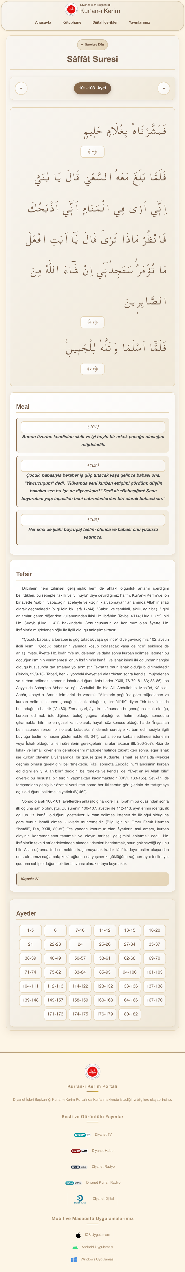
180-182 (130, 1015)
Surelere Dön (92, 45)
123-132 (105, 987)
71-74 (30, 973)
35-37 (154, 945)
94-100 (130, 973)
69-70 (154, 959)
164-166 (130, 1001)
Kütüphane (71, 22)
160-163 (105, 1001)
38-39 (30, 959)
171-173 (55, 1015)
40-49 (55, 959)
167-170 (154, 1001)
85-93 (105, 973)
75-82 (55, 973)
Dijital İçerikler (105, 22)
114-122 (80, 987)
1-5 (30, 931)
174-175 (80, 1015)
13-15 (129, 931)
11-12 (105, 931)
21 (30, 945)
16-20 (154, 931)
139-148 (30, 1001)
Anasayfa (43, 22)
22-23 (55, 945)
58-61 (105, 959)
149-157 (55, 1001)
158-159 (80, 1001)
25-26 (105, 945)
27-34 (129, 945)
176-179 (105, 1015)
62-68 (129, 959)
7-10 (80, 931)
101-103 (154, 973)
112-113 (55, 987)
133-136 (130, 987)
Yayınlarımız (139, 22)
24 (80, 945)
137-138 (154, 987)
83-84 (80, 973)
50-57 (80, 959)
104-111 (30, 987)
